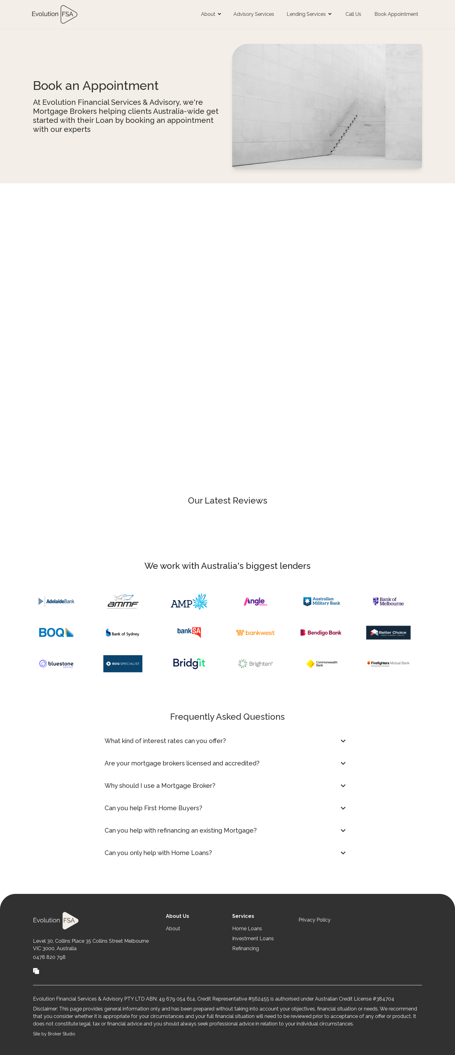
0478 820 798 (49, 957)
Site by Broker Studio (54, 1033)
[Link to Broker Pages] (36, 970)
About (173, 929)
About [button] (211, 14)
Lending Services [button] (309, 14)
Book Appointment (396, 14)
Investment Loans (253, 938)
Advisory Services (253, 14)
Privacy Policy (314, 920)
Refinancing (245, 948)
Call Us (353, 14)
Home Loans (247, 929)
